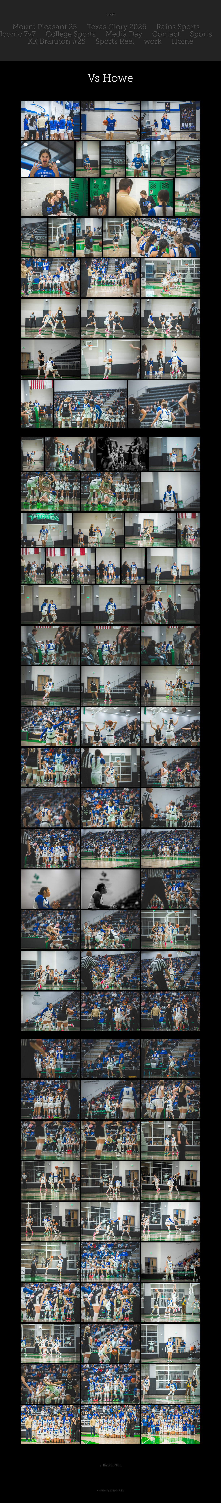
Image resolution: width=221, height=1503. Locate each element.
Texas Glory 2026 (116, 27)
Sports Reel (114, 41)
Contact (166, 34)
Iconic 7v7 (18, 34)
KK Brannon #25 (57, 41)
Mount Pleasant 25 (44, 27)
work (153, 41)
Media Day (123, 34)
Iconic (110, 14)
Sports (201, 34)
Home (182, 41)
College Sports (71, 34)
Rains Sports (178, 27)
